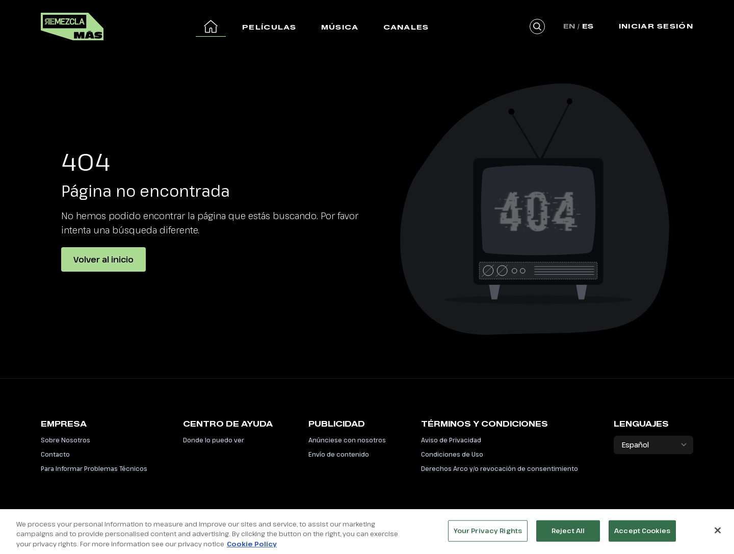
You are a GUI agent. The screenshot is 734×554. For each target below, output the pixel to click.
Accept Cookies (642, 531)
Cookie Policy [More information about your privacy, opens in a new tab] (252, 544)
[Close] (717, 531)
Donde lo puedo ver (213, 440)
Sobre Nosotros (65, 440)
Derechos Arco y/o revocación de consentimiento (499, 468)
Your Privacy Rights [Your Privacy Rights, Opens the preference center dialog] (488, 531)
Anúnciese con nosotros (347, 440)
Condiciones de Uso (452, 454)
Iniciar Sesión (656, 26)
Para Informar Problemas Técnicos (94, 468)
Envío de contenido (338, 454)
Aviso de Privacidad (451, 440)
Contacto (55, 454)
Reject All (568, 531)
